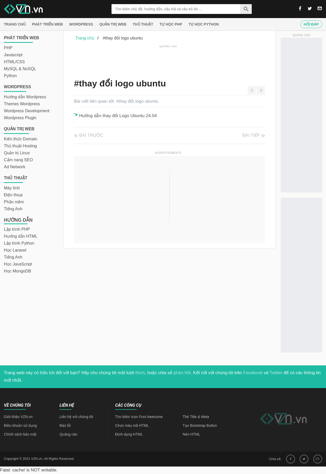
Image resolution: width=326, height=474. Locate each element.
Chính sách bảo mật (20, 434)
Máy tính (12, 188)
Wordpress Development (26, 111)
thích (140, 372)
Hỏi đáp (311, 24)
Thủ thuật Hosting (20, 146)
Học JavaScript (18, 264)
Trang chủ (15, 24)
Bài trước (91, 135)
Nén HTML (191, 434)
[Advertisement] (168, 60)
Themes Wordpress (22, 104)
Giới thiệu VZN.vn (18, 417)
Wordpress (81, 24)
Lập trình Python (19, 243)
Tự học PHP (171, 24)
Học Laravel (15, 250)
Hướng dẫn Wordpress (25, 97)
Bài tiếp (251, 135)
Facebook (253, 372)
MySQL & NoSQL (20, 69)
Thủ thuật (143, 24)
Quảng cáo (68, 434)
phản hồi (182, 372)
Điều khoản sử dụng (20, 425)
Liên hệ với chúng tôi (76, 417)
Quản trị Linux (17, 153)
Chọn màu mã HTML (132, 425)
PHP (8, 48)
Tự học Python (204, 24)
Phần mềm (14, 202)
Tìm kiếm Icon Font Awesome (139, 417)
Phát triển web (47, 24)
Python (10, 76)
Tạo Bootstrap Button (200, 425)
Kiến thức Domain (20, 139)
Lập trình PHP (17, 229)
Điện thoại (13, 195)
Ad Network (14, 167)
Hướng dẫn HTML (21, 236)
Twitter (276, 372)
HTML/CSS (14, 62)
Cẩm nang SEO (18, 160)
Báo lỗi (65, 425)
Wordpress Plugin (20, 118)
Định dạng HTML (129, 434)
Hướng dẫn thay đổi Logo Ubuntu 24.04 (118, 115)
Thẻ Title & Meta (196, 417)
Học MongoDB (17, 271)
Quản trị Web (112, 24)
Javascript (13, 55)
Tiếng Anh (13, 209)
